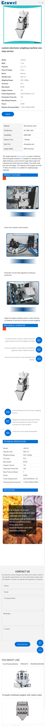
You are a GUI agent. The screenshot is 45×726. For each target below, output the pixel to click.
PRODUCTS (24, 664)
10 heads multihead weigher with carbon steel (22, 695)
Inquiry (8, 114)
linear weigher (21, 156)
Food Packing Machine (10, 664)
